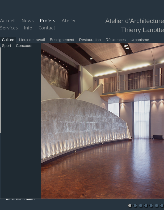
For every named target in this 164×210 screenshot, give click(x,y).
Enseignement (62, 40)
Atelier (69, 21)
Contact (47, 28)
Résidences (116, 40)
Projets (47, 21)
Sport (6, 45)
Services (9, 28)
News (28, 21)
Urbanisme (140, 40)
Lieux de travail (32, 40)
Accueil (7, 21)
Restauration (90, 40)
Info (28, 28)
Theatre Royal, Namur (20, 199)
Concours (24, 45)
